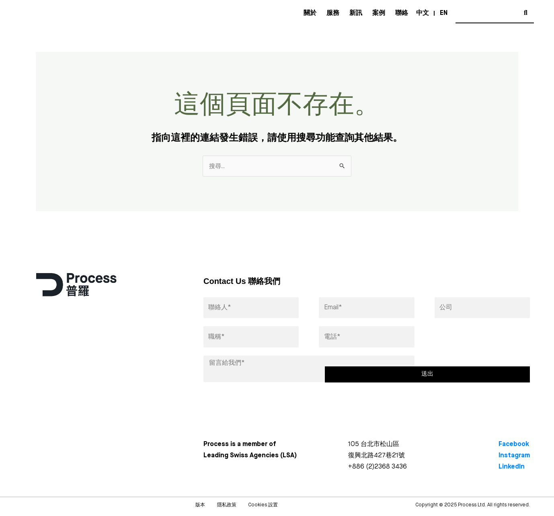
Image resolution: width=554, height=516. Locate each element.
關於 (310, 13)
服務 (332, 13)
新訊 (355, 13)
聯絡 (401, 13)
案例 (378, 13)
